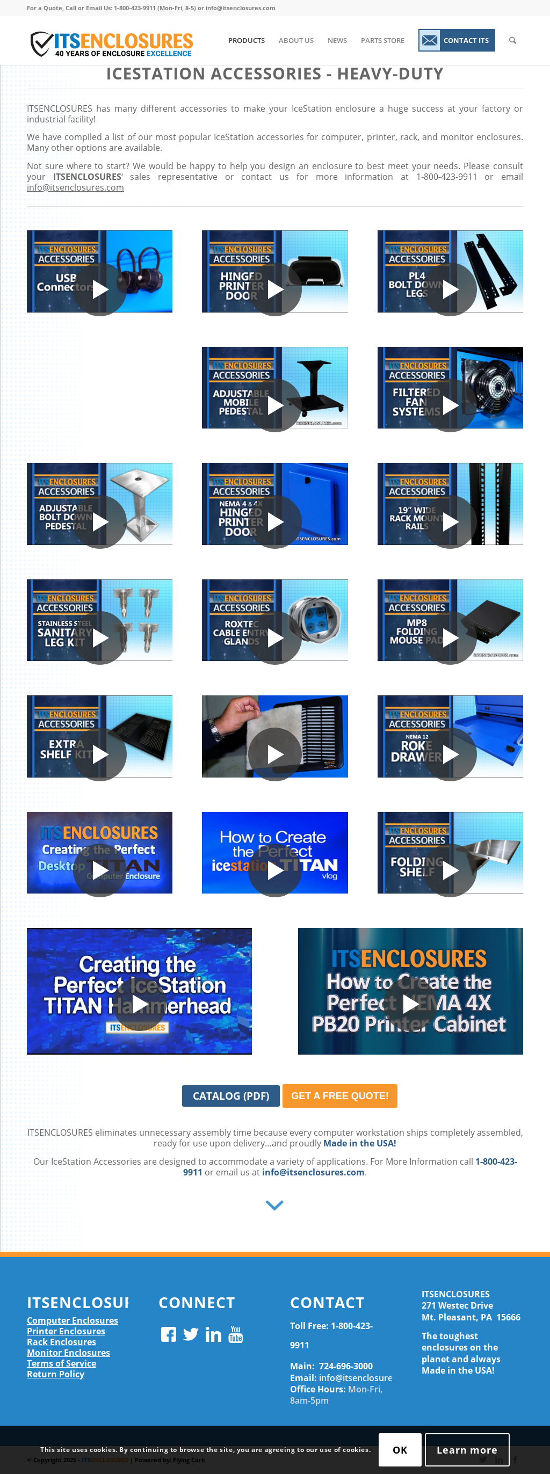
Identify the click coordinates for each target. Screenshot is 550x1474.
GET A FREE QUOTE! (340, 1096)
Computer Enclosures (72, 1320)
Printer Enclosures (66, 1331)
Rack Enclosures (61, 1342)
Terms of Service (61, 1363)
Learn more (467, 1449)
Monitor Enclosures (68, 1353)
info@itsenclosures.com (75, 187)
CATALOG (236, 1097)
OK (400, 1449)
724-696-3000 (346, 1366)
